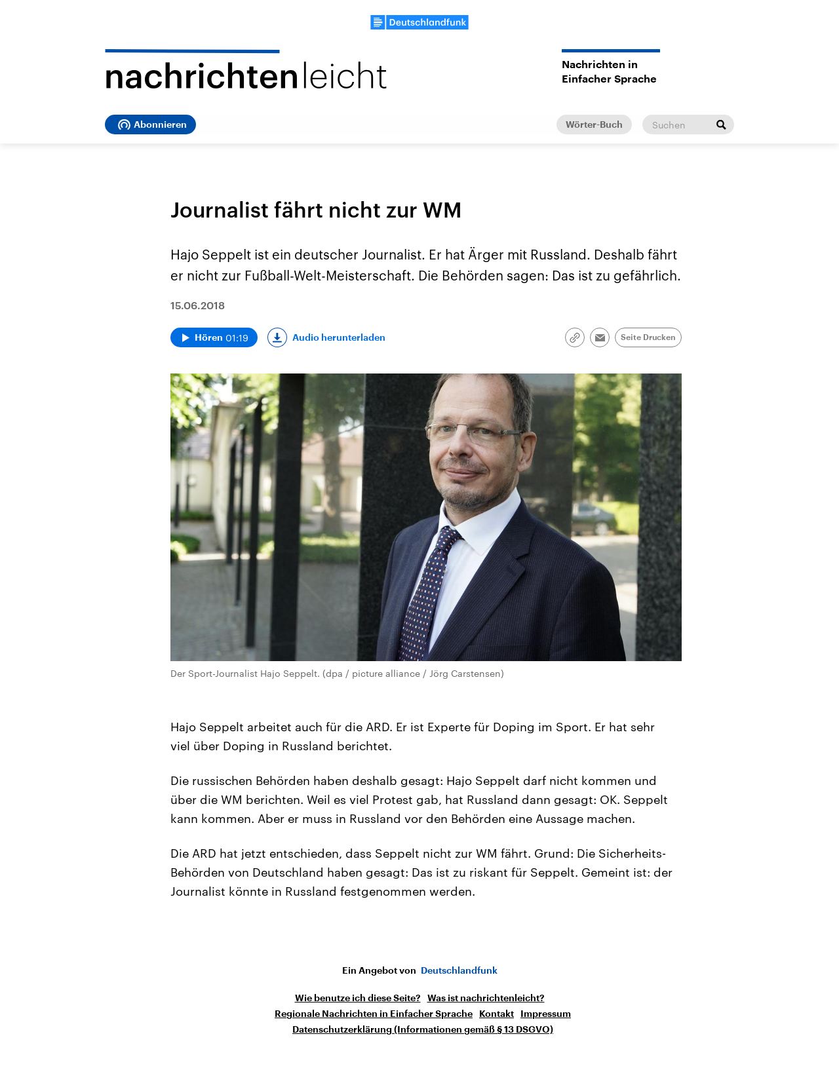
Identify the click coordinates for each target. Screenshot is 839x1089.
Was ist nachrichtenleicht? (486, 998)
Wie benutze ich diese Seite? (358, 998)
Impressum (545, 1013)
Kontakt (496, 1013)
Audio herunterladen (338, 337)
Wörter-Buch (594, 124)
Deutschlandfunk (459, 970)
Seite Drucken (648, 337)
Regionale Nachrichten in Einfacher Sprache (374, 1013)
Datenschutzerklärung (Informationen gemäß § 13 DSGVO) (422, 1029)
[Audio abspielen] (214, 337)
